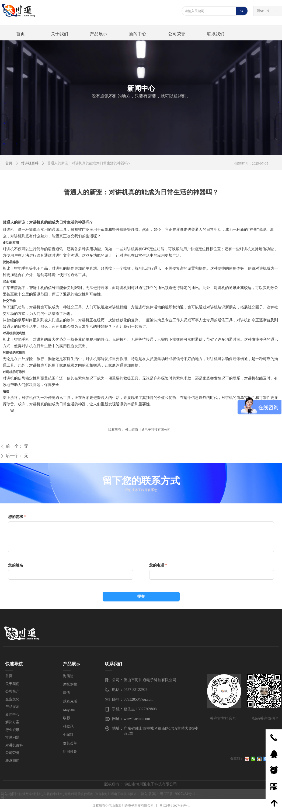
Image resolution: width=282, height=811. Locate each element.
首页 (8, 163)
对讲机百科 (30, 163)
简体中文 (263, 11)
